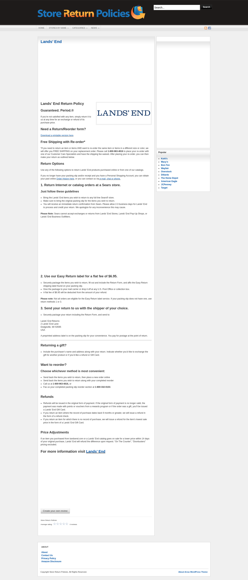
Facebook (209, 28)
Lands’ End (51, 41)
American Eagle (169, 181)
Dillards (165, 175)
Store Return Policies (92, 12)
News (94, 28)
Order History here (65, 179)
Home (41, 28)
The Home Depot (169, 178)
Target (164, 187)
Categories (78, 28)
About (44, 552)
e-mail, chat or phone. (110, 179)
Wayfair (165, 168)
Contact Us (47, 555)
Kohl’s (164, 158)
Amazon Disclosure (51, 561)
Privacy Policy (48, 558)
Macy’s (164, 162)
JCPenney (166, 184)
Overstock (166, 171)
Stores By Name (57, 28)
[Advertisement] (96, 73)
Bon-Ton (165, 165)
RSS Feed (205, 28)
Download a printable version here (57, 135)
